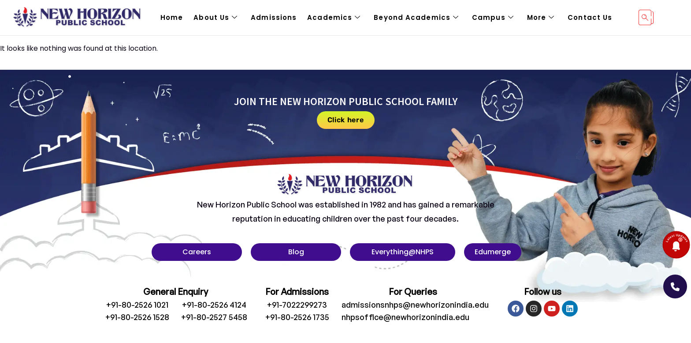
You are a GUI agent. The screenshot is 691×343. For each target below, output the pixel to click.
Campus (493, 17)
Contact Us (590, 17)
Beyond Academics (416, 17)
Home (171, 17)
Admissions (274, 17)
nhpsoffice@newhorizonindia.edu (405, 317)
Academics (333, 17)
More (541, 17)
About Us (215, 17)
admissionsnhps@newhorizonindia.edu (415, 304)
